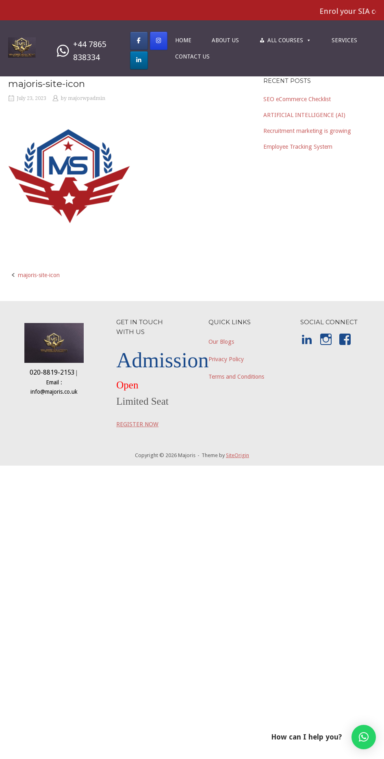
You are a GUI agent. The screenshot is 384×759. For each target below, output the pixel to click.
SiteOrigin (237, 455)
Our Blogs (221, 341)
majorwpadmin (86, 98)
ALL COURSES (289, 40)
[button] (363, 737)
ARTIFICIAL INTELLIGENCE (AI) (304, 115)
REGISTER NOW (137, 424)
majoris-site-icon (39, 275)
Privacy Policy (226, 359)
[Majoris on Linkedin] (139, 60)
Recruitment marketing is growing (307, 131)
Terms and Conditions (236, 376)
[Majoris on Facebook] (139, 41)
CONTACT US (192, 56)
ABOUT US (225, 40)
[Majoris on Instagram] (158, 41)
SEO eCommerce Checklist (297, 99)
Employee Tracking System (297, 146)
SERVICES (344, 40)
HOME (183, 40)
